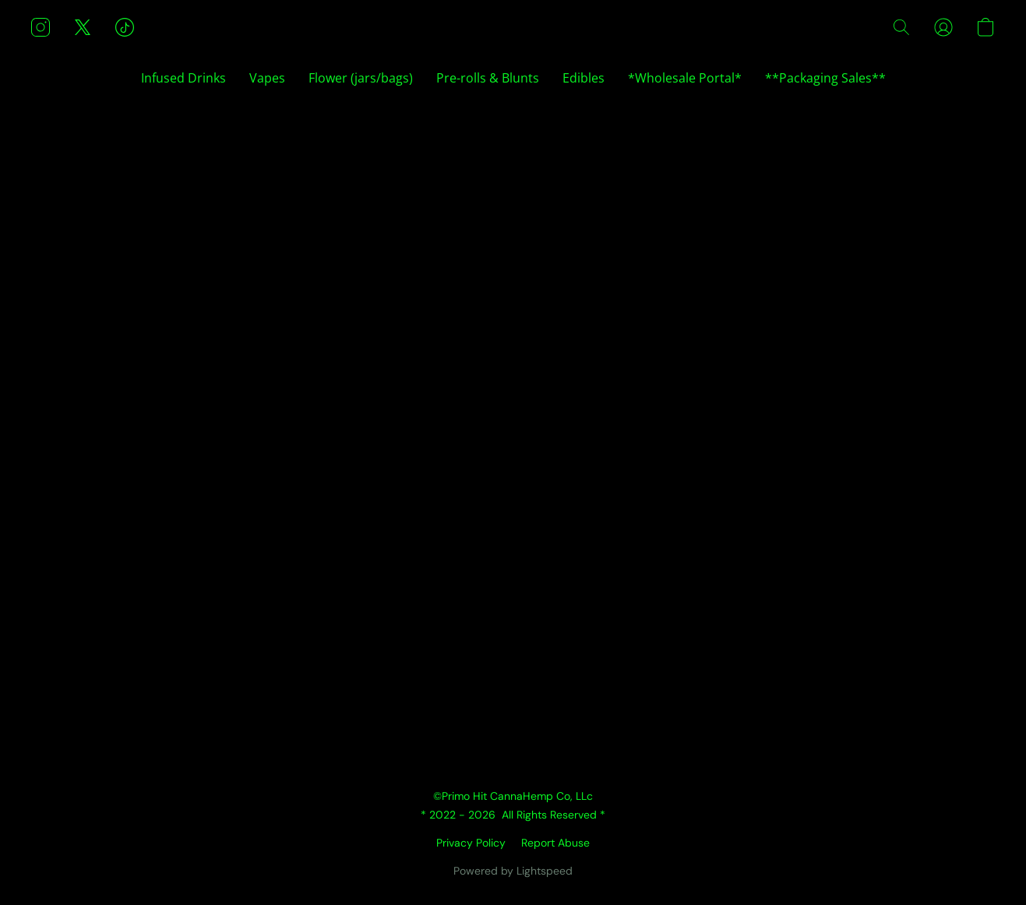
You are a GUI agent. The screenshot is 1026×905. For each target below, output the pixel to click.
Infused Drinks (183, 77)
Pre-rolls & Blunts (487, 77)
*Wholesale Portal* (685, 77)
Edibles (583, 77)
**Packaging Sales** (825, 77)
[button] (40, 27)
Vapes (267, 77)
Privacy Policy (471, 843)
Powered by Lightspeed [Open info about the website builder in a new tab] (513, 871)
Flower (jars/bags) (361, 77)
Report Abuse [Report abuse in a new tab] (555, 843)
